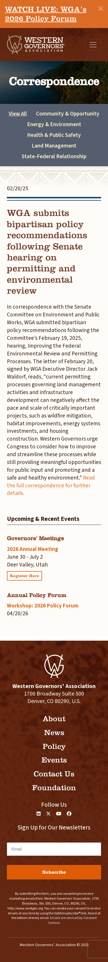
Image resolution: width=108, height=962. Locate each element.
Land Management (54, 146)
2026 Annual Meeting (32, 549)
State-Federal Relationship (54, 156)
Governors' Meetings (35, 538)
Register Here (24, 575)
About (54, 718)
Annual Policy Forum (36, 595)
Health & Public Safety (54, 135)
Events (54, 760)
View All (18, 114)
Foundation (54, 787)
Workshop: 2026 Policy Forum (42, 606)
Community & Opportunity (67, 114)
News (54, 732)
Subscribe (54, 872)
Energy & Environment (54, 124)
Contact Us (54, 773)
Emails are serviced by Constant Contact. (72, 920)
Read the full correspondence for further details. (51, 485)
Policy (54, 746)
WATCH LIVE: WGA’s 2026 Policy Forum (45, 14)
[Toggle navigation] (93, 45)
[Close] (101, 8)
